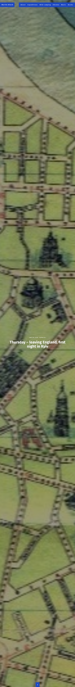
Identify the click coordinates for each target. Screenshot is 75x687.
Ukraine (56, 5)
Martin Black (7, 5)
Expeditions (33, 5)
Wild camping (45, 5)
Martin (43, 337)
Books (70, 5)
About (23, 5)
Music (63, 5)
